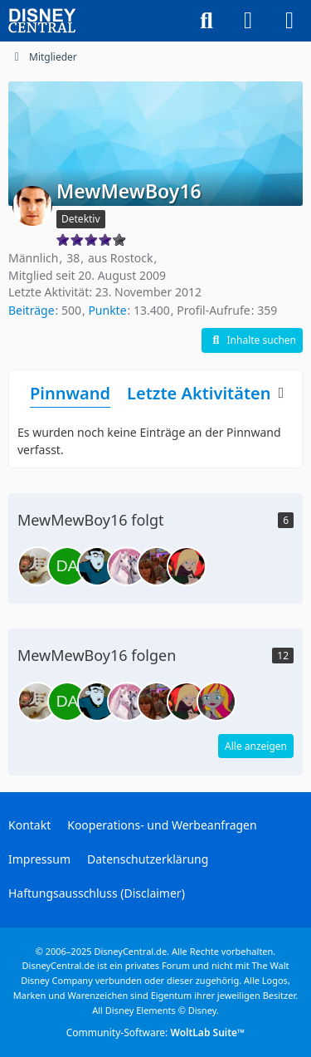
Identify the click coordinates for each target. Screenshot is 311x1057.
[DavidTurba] (67, 566)
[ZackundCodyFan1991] (157, 566)
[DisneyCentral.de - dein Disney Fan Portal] (42, 20)
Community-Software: (155, 1032)
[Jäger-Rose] (187, 566)
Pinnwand (70, 393)
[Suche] (206, 20)
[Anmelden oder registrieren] (248, 21)
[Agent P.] (37, 566)
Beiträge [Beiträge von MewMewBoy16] (31, 310)
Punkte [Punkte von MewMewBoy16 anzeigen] (107, 310)
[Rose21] (216, 702)
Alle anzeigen (256, 746)
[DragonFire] (97, 566)
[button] (252, 340)
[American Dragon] (127, 566)
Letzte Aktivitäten (198, 393)
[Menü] (289, 20)
